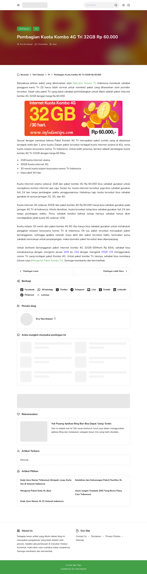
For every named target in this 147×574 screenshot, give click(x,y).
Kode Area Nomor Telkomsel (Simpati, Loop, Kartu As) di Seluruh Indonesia (45, 482)
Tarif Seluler (24, 29)
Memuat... (25, 459)
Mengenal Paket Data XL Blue (35, 490)
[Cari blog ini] (99, 5)
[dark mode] (123, 5)
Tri (36, 29)
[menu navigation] (18, 5)
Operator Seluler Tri (84, 83)
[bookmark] (128, 5)
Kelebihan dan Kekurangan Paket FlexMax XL (98, 480)
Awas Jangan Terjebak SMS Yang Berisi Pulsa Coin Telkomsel (98, 492)
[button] (44, 295)
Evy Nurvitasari (26, 44)
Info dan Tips (74, 565)
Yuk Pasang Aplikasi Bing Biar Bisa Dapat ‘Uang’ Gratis (81, 423)
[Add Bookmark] (53, 44)
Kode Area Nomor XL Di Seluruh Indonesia (42, 501)
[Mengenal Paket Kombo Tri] (47, 260)
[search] (115, 5)
